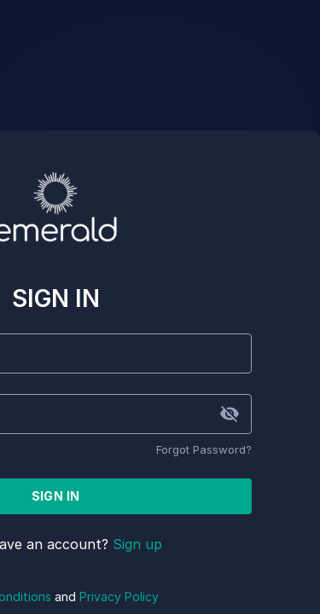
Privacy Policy (119, 596)
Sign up (137, 544)
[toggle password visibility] (229, 413)
